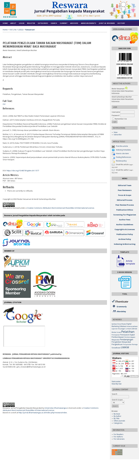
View (115, 132)
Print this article (122, 146)
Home (5, 23)
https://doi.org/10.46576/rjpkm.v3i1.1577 (23, 170)
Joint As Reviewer (107, 23)
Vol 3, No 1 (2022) (16, 30)
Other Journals (119, 421)
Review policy (121, 161)
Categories (118, 423)
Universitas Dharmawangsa (56, 408)
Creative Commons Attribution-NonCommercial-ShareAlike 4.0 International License (60, 208)
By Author (117, 416)
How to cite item (122, 153)
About (13, 23)
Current (64, 23)
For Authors (118, 437)
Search (54, 23)
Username (116, 112)
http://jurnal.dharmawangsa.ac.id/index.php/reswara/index (43, 412)
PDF (4, 104)
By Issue (117, 414)
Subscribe (118, 134)
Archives (74, 23)
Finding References (123, 157)
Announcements (88, 23)
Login (21, 23)
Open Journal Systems (122, 29)
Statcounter (116, 381)
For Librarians (119, 439)
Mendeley (121, 311)
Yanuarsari (30, 30)
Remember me (121, 119)
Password (115, 115)
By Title (116, 418)
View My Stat (116, 384)
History (121, 23)
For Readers (118, 434)
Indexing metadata (123, 150)
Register (31, 23)
